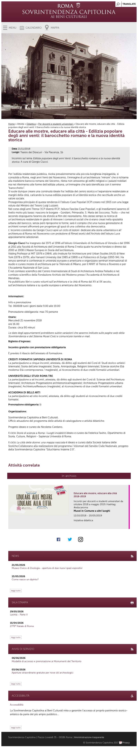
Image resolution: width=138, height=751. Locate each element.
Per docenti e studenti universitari (56, 124)
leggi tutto (16, 590)
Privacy (126, 742)
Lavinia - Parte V (19, 614)
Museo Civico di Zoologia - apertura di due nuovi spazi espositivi (47, 568)
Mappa (55, 27)
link (127, 525)
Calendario (34, 27)
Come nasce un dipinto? (25, 579)
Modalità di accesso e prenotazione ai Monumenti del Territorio (46, 661)
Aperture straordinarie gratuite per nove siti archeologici (42, 672)
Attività (20, 124)
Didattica (31, 124)
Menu (12, 27)
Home (11, 124)
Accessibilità (16, 704)
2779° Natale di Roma (22, 626)
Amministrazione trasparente (89, 737)
